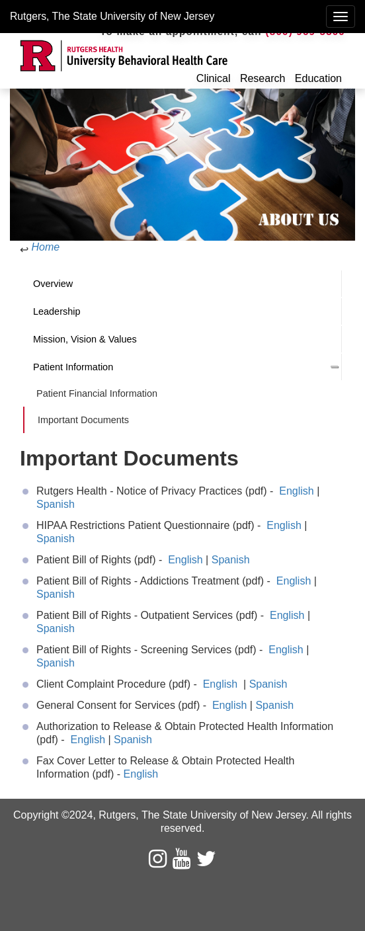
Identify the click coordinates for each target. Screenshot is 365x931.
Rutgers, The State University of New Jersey (112, 16)
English (298, 491)
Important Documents (83, 420)
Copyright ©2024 (53, 815)
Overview (53, 283)
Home (45, 247)
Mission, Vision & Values (85, 339)
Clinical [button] (213, 78)
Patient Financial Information (96, 393)
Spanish (55, 504)
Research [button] (262, 78)
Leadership (56, 311)
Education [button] (318, 78)
